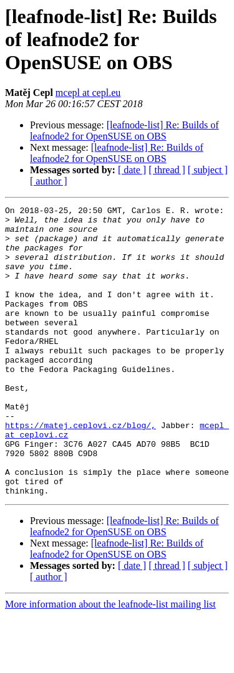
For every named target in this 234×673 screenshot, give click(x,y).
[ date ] (132, 170)
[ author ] (48, 181)
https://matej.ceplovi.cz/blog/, (80, 469)
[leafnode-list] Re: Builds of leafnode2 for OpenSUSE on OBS (124, 130)
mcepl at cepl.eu (88, 92)
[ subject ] (208, 170)
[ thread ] (167, 170)
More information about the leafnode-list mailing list (110, 662)
